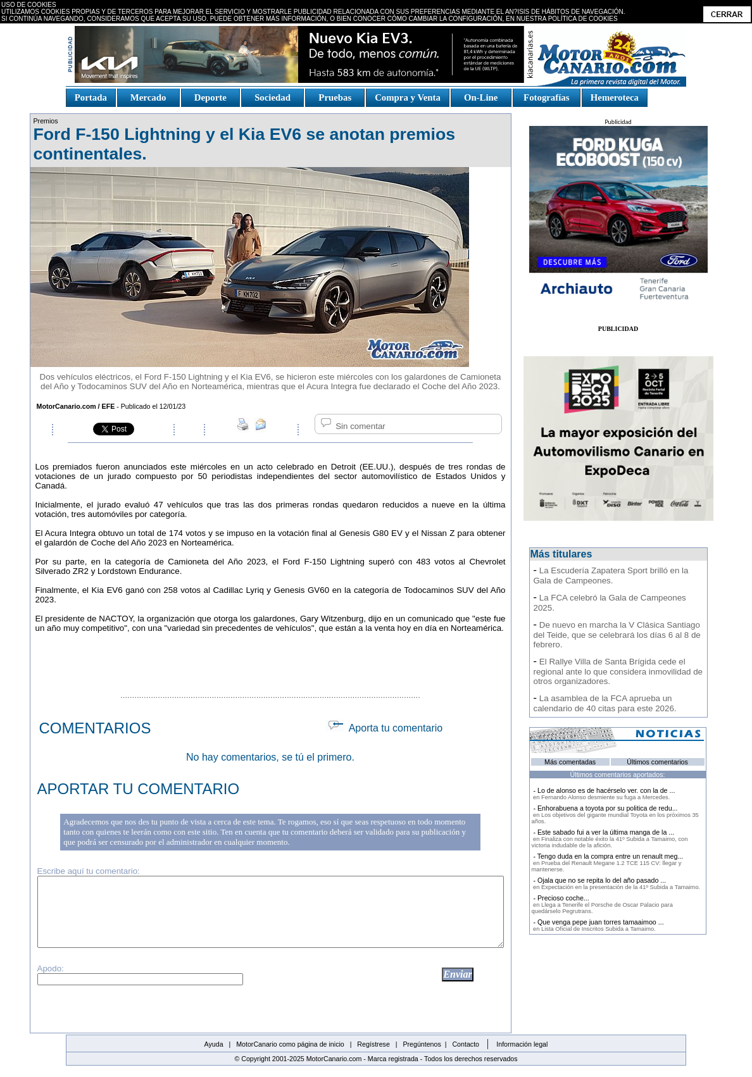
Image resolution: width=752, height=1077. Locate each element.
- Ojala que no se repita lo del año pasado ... (616, 883)
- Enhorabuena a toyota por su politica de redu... (615, 814)
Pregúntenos (422, 1044)
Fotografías (546, 97)
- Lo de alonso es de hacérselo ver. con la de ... (603, 793)
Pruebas (335, 97)
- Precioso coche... (602, 904)
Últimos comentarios (657, 762)
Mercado (147, 97)
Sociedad (273, 97)
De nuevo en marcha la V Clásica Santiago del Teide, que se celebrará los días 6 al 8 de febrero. (617, 634)
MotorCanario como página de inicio (290, 1044)
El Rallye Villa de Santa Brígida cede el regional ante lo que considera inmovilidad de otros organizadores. (618, 671)
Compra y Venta (408, 97)
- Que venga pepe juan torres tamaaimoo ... (598, 925)
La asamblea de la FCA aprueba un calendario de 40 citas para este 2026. (605, 703)
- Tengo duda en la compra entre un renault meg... (608, 862)
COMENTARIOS (95, 728)
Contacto (465, 1044)
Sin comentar (351, 426)
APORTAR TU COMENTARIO (138, 788)
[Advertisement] (270, 661)
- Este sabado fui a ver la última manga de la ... (610, 838)
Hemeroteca (615, 97)
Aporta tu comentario (384, 728)
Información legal (522, 1044)
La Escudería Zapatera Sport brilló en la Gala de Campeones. (611, 575)
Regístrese (373, 1044)
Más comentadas (570, 762)
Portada (91, 97)
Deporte (210, 97)
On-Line (480, 97)
